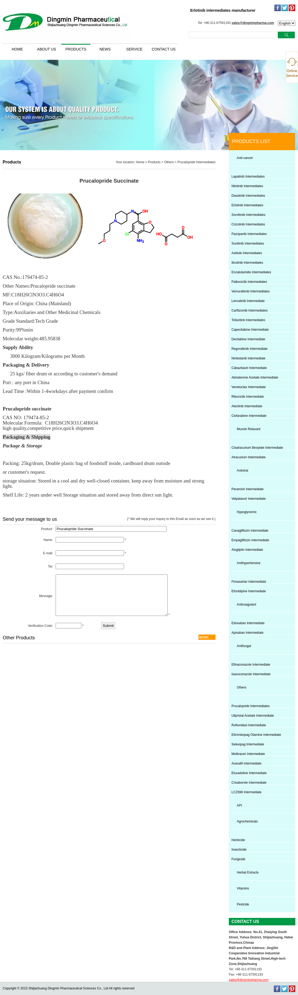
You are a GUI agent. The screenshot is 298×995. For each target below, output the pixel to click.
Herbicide (238, 840)
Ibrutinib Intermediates (247, 263)
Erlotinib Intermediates (247, 205)
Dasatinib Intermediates (248, 196)
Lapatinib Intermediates (248, 176)
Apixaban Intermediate (247, 633)
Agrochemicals (247, 821)
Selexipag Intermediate (247, 744)
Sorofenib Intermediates (248, 215)
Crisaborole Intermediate (248, 782)
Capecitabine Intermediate (250, 329)
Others (169, 162)
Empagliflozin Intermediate (250, 540)
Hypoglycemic (247, 512)
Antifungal (244, 646)
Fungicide (238, 859)
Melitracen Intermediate (248, 754)
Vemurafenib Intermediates (250, 291)
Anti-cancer (245, 158)
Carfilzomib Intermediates (249, 310)
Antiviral (242, 470)
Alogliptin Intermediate (247, 550)
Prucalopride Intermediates (196, 162)
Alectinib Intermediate (246, 406)
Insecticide (239, 849)
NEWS (105, 49)
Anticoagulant (246, 604)
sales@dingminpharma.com (252, 23)
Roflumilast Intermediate (248, 725)
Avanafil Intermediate (246, 763)
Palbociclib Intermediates (249, 282)
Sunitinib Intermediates (247, 243)
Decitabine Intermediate (248, 339)
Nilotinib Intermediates (247, 186)
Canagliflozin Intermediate (249, 530)
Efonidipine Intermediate (248, 591)
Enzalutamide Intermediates (251, 272)
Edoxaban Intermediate (247, 623)
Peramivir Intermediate (247, 489)
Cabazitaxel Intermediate (249, 368)
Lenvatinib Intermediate (248, 301)
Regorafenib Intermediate (249, 349)
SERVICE (134, 49)
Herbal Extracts (248, 872)
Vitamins (243, 888)
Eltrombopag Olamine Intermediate (256, 735)
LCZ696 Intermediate (246, 792)
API (239, 805)
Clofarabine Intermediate (248, 416)
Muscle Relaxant (248, 429)
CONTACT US (164, 49)
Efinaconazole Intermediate (250, 664)
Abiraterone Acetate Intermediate (254, 377)
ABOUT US (46, 49)
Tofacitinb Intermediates (248, 320)
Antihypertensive (248, 563)
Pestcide (243, 904)
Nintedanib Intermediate (248, 358)
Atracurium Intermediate (248, 457)
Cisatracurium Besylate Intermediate (257, 448)
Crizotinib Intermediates (248, 224)
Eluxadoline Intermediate (249, 773)
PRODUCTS (75, 49)
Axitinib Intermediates (246, 253)
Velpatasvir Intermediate (248, 499)
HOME (17, 49)
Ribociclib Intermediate (247, 396)
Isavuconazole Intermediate (251, 674)
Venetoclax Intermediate (248, 387)
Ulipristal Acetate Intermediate (252, 715)
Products (154, 162)
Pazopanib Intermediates (249, 234)
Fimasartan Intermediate (248, 581)
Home (140, 162)
